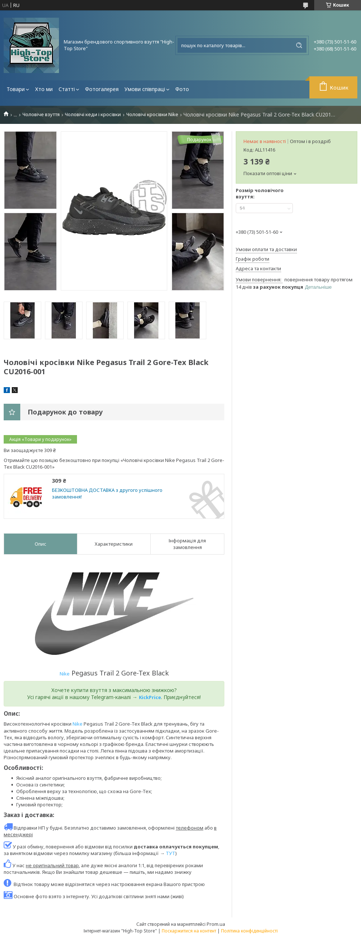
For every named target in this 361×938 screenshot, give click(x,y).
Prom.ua (216, 924)
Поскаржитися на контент (189, 931)
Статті (67, 89)
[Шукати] (299, 45)
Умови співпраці (145, 89)
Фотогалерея (102, 89)
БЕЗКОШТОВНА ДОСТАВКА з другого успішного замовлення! (107, 493)
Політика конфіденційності (249, 931)
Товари (16, 89)
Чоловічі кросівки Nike (152, 114)
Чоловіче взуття (41, 114)
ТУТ (170, 853)
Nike (65, 673)
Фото (182, 89)
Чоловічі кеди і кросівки (93, 114)
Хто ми (44, 89)
